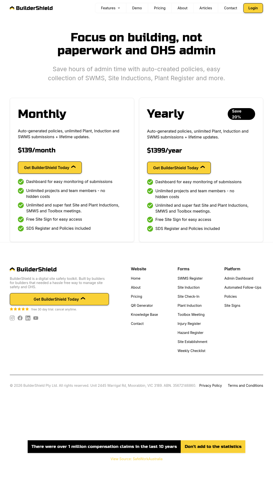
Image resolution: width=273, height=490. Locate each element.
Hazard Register (190, 332)
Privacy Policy (210, 385)
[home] (59, 269)
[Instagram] (12, 318)
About (136, 287)
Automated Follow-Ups (242, 287)
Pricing (136, 296)
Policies (230, 296)
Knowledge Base (144, 314)
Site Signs (232, 305)
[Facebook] (20, 318)
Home (136, 278)
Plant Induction (190, 305)
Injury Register (189, 323)
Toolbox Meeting (191, 314)
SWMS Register (190, 278)
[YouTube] (35, 318)
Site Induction (189, 287)
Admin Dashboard (238, 278)
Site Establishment (192, 342)
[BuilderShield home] (31, 8)
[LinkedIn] (27, 318)
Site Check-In (188, 296)
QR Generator (142, 305)
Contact (137, 323)
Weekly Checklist (191, 351)
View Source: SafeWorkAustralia (136, 459)
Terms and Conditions (245, 385)
